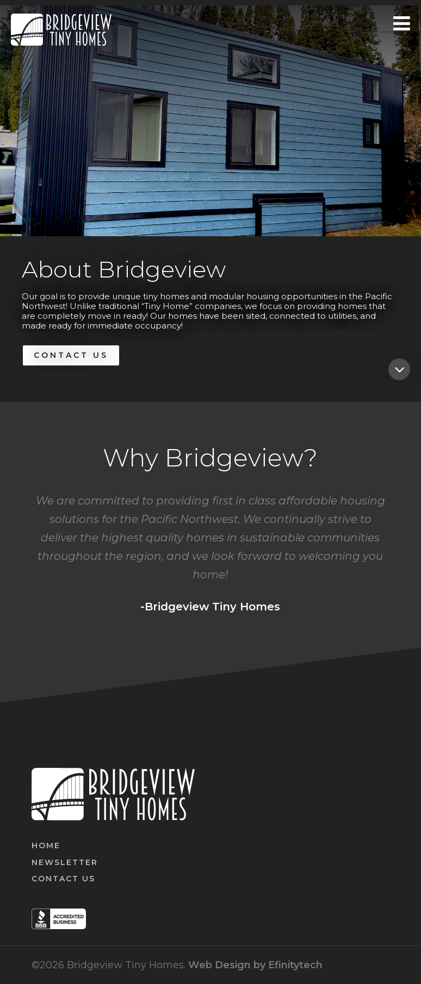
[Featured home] (399, 369)
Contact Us (71, 355)
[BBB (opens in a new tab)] (59, 926)
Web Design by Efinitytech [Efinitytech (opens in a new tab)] (255, 965)
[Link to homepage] (61, 30)
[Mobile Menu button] (401, 30)
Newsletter (65, 862)
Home (46, 845)
